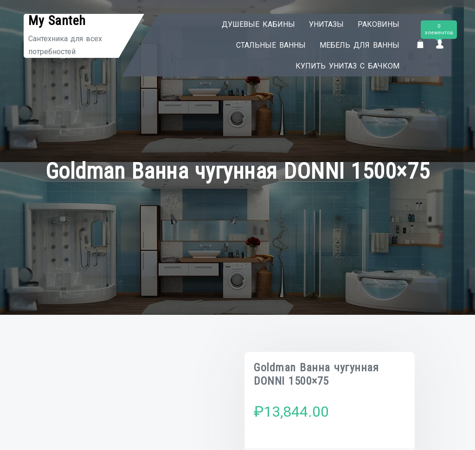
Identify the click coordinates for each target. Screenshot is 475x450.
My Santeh (57, 20)
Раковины (378, 24)
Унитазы (326, 24)
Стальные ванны (271, 45)
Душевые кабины (258, 24)
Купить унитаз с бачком (347, 66)
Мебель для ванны (359, 45)
